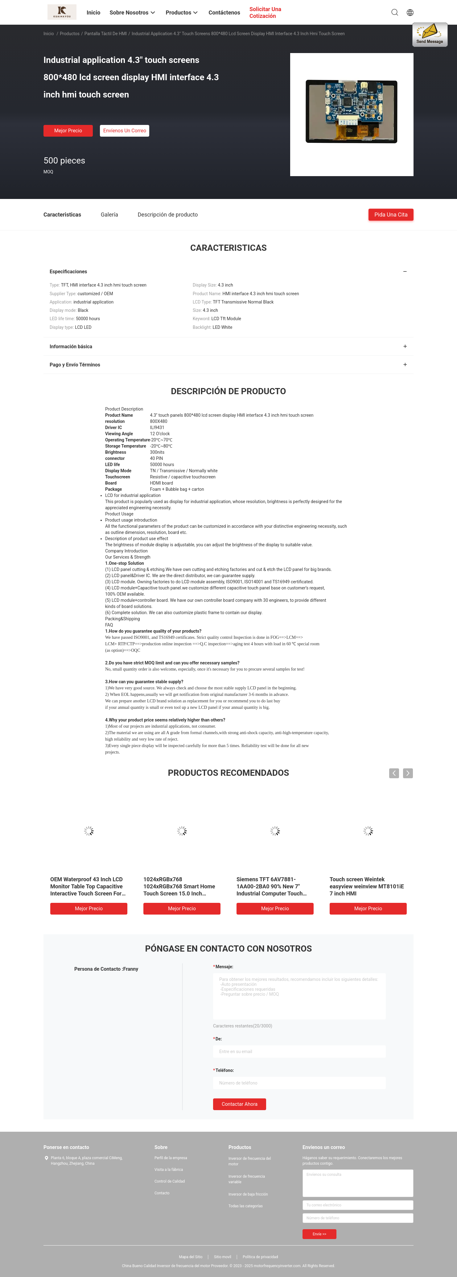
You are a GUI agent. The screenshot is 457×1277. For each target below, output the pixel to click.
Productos (70, 33)
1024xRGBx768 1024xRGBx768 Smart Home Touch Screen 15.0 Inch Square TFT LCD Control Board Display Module (181, 893)
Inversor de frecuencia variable (247, 1179)
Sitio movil (222, 1257)
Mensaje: (224, 966)
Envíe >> (319, 1234)
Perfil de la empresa (170, 1158)
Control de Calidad (169, 1181)
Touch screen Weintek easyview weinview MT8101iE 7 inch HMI (367, 886)
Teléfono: (225, 1070)
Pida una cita (391, 214)
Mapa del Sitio (191, 1257)
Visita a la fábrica (168, 1169)
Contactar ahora (239, 1104)
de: (219, 1038)
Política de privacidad (260, 1257)
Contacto (162, 1193)
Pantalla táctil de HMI (105, 33)
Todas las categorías (246, 1206)
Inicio (48, 33)
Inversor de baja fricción (248, 1194)
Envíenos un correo (124, 131)
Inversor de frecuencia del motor (250, 1161)
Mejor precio (68, 131)
